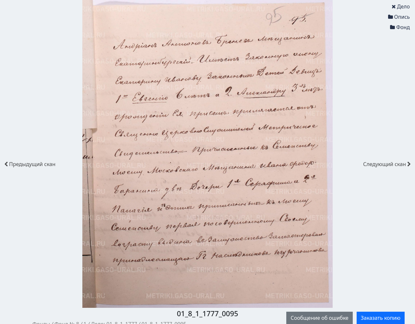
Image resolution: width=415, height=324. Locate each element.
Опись (399, 16)
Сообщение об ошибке (319, 317)
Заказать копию (380, 317)
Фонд (400, 27)
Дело (401, 6)
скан (29, 164)
